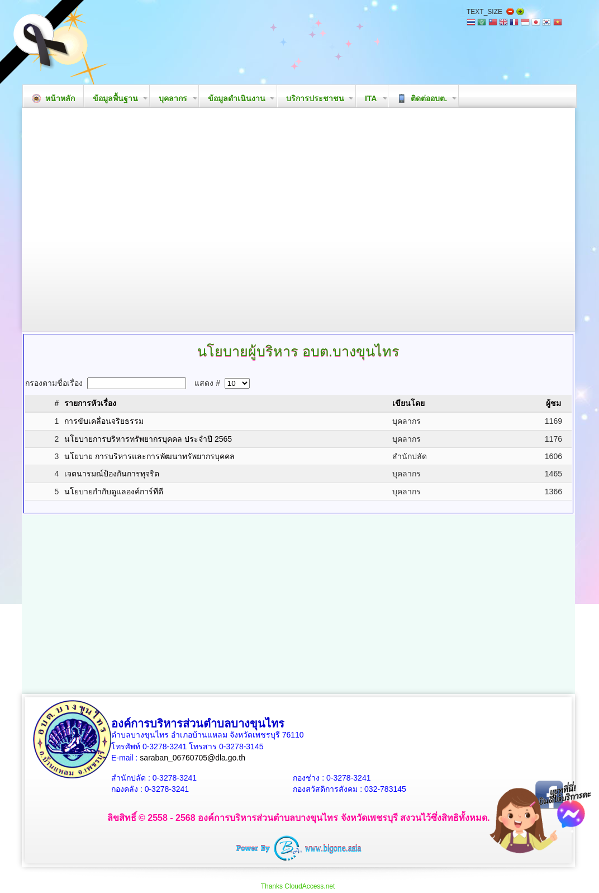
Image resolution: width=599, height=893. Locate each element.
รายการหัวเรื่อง (90, 403)
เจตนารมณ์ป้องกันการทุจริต (111, 473)
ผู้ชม (553, 403)
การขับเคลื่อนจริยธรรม (104, 421)
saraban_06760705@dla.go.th (192, 757)
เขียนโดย (408, 403)
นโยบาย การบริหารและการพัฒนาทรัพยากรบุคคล (149, 456)
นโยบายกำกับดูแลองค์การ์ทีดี (113, 491)
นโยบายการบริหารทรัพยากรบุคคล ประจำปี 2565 (148, 438)
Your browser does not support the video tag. (298, 220)
